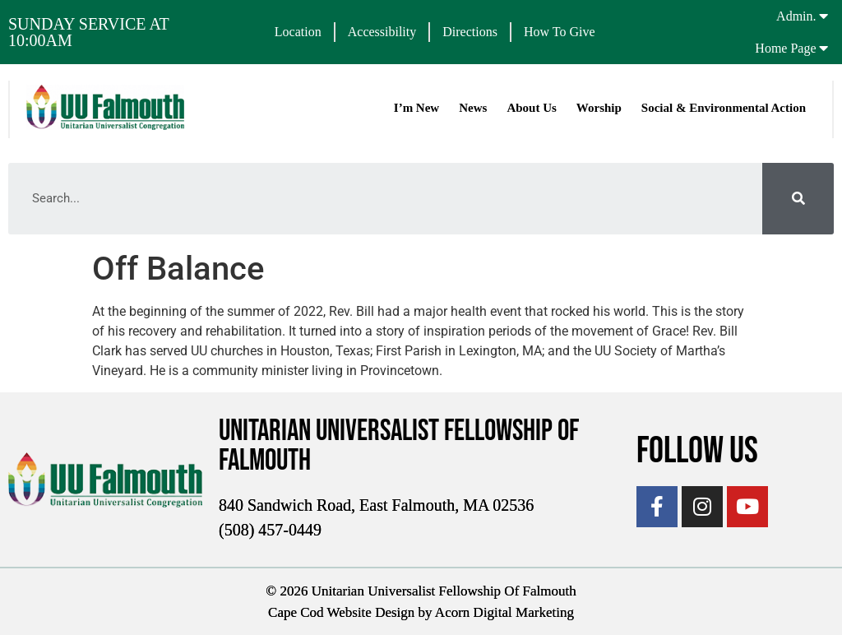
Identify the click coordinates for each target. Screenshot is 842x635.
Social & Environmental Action (723, 107)
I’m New (416, 107)
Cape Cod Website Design (341, 612)
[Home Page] (824, 47)
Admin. (796, 16)
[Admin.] (824, 15)
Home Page (785, 48)
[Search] (798, 198)
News (473, 107)
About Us (531, 107)
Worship (599, 107)
